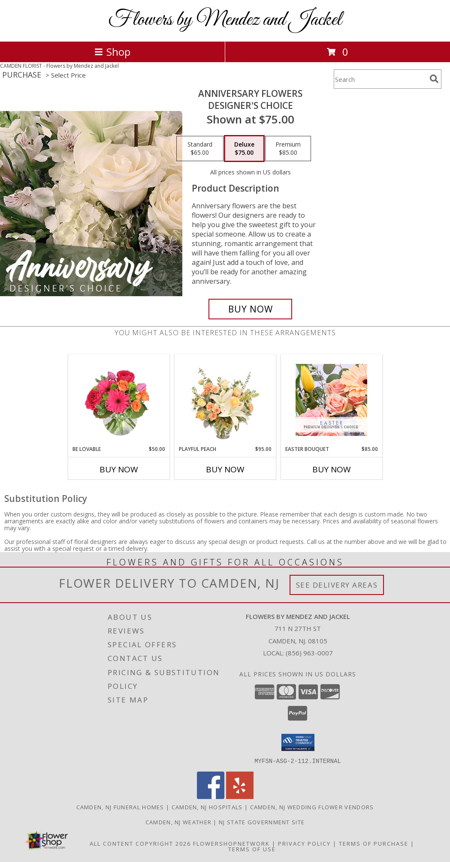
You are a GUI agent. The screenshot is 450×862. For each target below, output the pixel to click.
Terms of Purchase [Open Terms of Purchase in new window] (373, 843)
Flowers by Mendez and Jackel (225, 19)
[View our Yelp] (240, 796)
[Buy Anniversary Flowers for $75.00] (250, 309)
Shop (112, 52)
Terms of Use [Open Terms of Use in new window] (252, 849)
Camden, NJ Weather (178, 822)
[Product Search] (380, 79)
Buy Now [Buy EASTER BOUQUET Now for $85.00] (331, 469)
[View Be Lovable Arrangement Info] (118, 400)
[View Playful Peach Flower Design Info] (225, 400)
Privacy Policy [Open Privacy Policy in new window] (304, 843)
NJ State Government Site (262, 822)
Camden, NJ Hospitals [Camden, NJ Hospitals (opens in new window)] (207, 807)
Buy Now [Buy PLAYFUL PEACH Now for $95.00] (225, 469)
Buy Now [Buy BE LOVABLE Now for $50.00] (119, 469)
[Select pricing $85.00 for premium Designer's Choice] (288, 148)
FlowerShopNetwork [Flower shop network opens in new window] (231, 843)
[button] (297, 742)
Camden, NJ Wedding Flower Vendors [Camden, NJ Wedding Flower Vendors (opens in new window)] (312, 807)
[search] (434, 79)
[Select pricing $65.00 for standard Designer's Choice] (200, 148)
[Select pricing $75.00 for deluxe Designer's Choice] (244, 148)
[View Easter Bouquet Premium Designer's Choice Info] (331, 400)
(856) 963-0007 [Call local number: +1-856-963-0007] (309, 653)
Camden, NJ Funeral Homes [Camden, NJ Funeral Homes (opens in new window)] (120, 807)
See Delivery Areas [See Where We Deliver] (337, 585)
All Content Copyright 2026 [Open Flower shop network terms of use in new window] (140, 843)
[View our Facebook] (210, 796)
